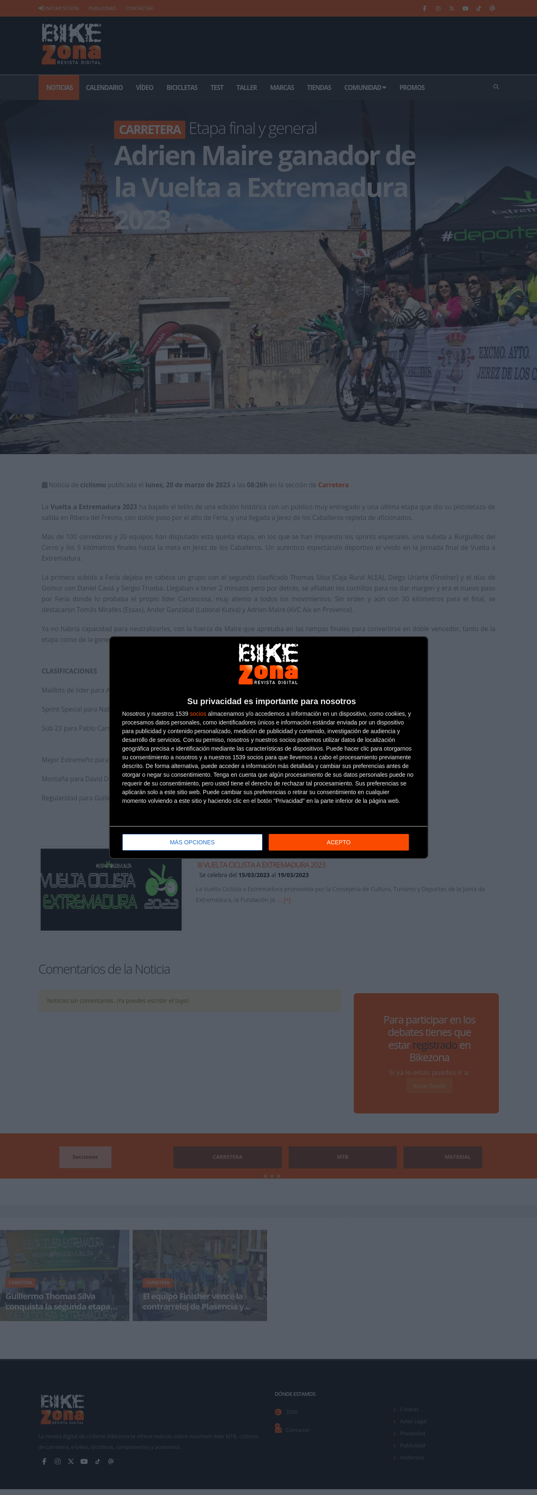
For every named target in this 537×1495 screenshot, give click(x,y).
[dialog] (268, 747)
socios (198, 712)
